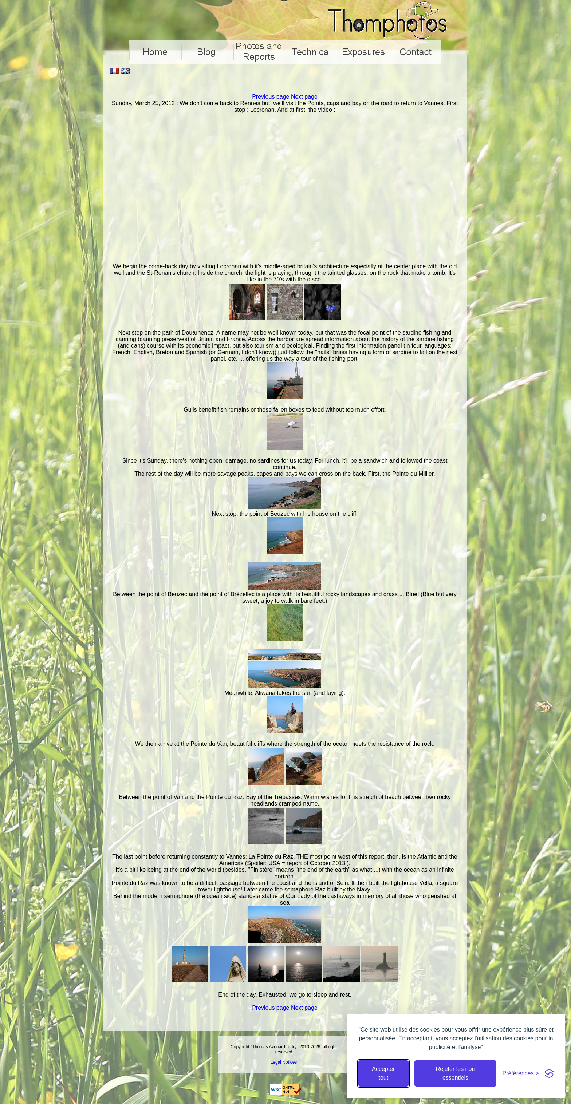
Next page (304, 97)
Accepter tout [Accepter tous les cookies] (383, 1073)
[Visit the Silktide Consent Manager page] (549, 1073)
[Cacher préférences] (520, 1073)
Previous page (270, 97)
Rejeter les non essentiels (455, 1073)
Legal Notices (284, 1062)
